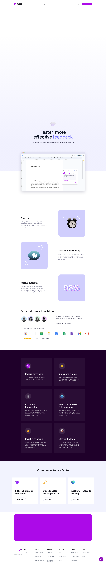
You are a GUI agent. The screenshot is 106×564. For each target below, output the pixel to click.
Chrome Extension (75, 556)
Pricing (43, 4)
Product (37, 4)
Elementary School (39, 552)
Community (61, 560)
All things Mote (74, 552)
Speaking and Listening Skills (50, 561)
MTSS (83, 556)
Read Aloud (49, 552)
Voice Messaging (51, 556)
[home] (17, 4)
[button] (50, 4)
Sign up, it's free (87, 4)
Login (78, 4)
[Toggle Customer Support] (101, 559)
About (60, 552)
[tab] (24, 319)
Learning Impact (62, 556)
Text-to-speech (86, 552)
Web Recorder (74, 560)
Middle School (38, 556)
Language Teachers (39, 560)
